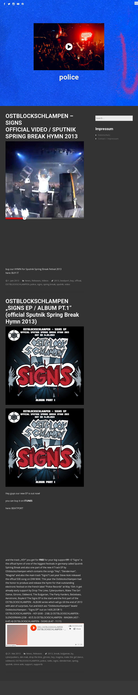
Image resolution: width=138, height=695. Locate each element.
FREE (41, 559)
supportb (38, 664)
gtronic (46, 657)
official (78, 280)
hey (53, 657)
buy (72, 280)
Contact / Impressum (108, 138)
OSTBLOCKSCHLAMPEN (17, 284)
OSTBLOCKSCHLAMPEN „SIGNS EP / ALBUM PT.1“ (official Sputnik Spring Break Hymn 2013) (42, 311)
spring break (49, 284)
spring (75, 660)
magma (59, 657)
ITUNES (28, 500)
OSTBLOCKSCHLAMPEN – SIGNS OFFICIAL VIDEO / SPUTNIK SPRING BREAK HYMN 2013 (42, 126)
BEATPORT (17, 508)
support (28, 664)
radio (49, 660)
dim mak (24, 657)
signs (39, 284)
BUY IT (15, 272)
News (28, 280)
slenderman (65, 660)
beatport (64, 280)
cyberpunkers (12, 657)
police (33, 284)
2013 (56, 280)
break (56, 653)
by (72, 653)
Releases (36, 280)
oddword (10, 660)
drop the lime (35, 657)
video (67, 284)
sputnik (60, 284)
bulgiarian (65, 653)
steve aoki (19, 664)
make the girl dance (73, 657)
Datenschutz (104, 134)
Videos (45, 280)
